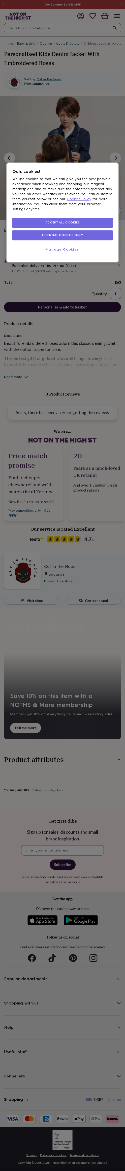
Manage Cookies (62, 250)
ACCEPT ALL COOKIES (62, 222)
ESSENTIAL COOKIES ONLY (62, 235)
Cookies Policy (79, 199)
